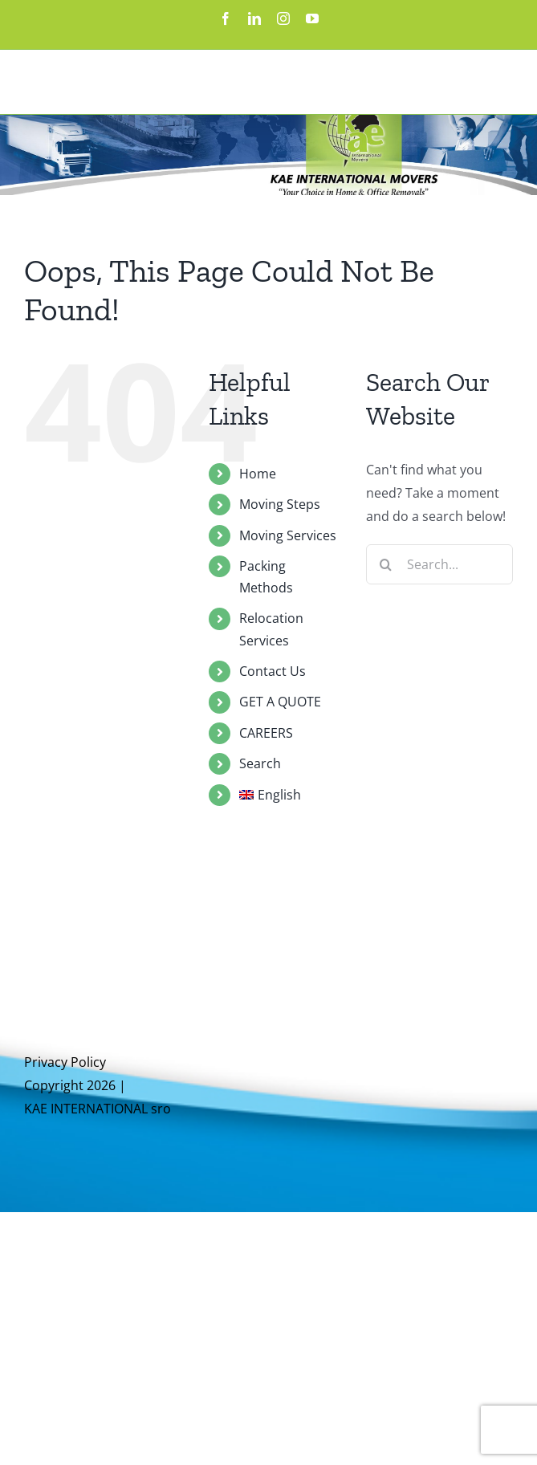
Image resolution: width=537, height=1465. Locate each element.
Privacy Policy (65, 1062)
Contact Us (272, 671)
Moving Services (287, 535)
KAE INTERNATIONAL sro (97, 1108)
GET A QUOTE (280, 701)
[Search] (386, 564)
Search (260, 763)
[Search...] (439, 564)
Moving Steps (279, 504)
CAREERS (266, 733)
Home (257, 473)
